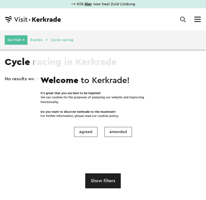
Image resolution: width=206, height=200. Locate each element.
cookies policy (107, 116)
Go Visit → (16, 40)
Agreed (85, 132)
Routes (36, 40)
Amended (118, 132)
